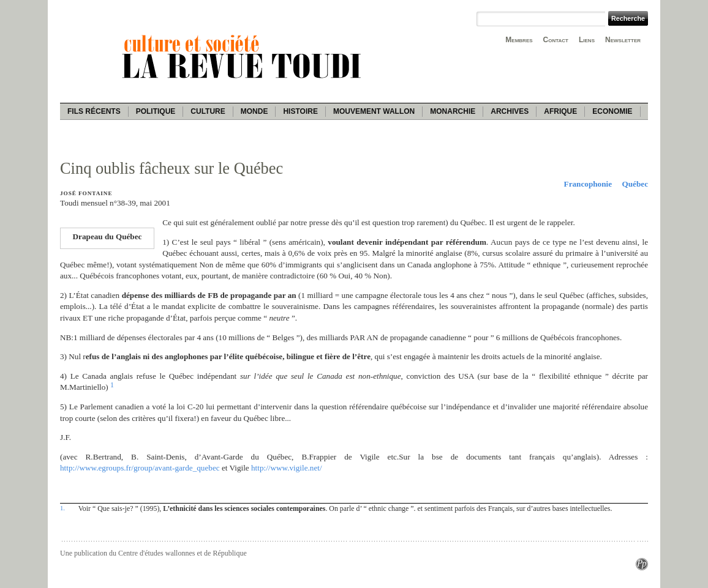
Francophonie (588, 183)
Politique (156, 111)
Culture (207, 111)
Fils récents (94, 111)
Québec (635, 183)
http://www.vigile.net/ (286, 467)
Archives (510, 111)
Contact (555, 39)
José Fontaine (86, 193)
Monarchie (452, 111)
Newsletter (623, 39)
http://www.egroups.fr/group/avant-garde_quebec (140, 467)
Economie (612, 111)
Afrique (560, 111)
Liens (587, 39)
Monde (254, 111)
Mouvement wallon (374, 111)
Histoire (300, 111)
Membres (518, 39)
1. (62, 508)
